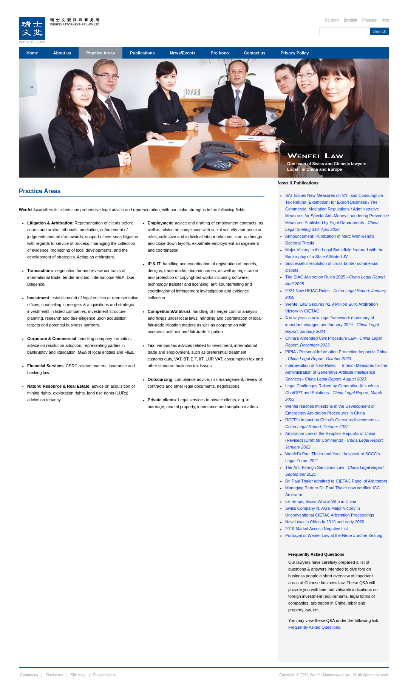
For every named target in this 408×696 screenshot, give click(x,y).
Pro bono (220, 53)
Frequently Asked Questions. (315, 627)
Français (369, 20)
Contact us (255, 53)
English (350, 20)
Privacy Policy (295, 53)
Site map (78, 675)
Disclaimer (54, 675)
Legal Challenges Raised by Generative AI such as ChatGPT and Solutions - (333, 393)
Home (32, 53)
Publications (142, 53)
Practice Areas (100, 53)
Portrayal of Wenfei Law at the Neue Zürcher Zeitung (333, 535)
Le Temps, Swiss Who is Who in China (320, 501)
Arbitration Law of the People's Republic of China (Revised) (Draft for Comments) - (334, 440)
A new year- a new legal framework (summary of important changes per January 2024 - (332, 325)
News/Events (183, 53)
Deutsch (332, 20)
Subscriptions (104, 675)
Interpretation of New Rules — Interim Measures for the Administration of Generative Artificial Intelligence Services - (336, 372)
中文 (385, 20)
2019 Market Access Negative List (316, 528)
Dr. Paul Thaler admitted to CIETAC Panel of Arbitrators (336, 481)
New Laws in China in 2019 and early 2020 (324, 522)
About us (62, 53)
